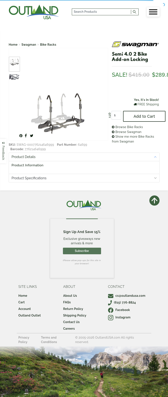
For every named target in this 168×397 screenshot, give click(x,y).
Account (24, 309)
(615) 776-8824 (122, 302)
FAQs (67, 302)
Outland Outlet (29, 315)
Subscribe (82, 251)
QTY (109, 115)
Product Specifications (29, 178)
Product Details (24, 157)
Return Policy (73, 309)
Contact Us (71, 322)
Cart (21, 302)
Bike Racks (48, 44)
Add (144, 116)
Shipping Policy (74, 315)
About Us (70, 295)
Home (13, 44)
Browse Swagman (127, 132)
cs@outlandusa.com (127, 295)
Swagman (29, 44)
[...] (101, 12)
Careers (69, 328)
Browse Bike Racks (127, 127)
